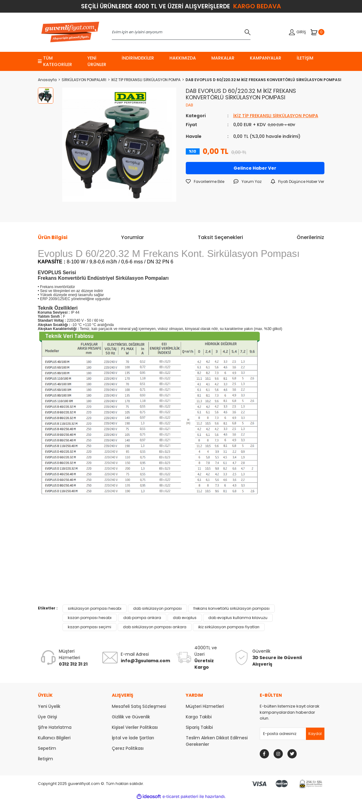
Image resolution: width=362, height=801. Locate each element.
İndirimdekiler (138, 58)
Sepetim (47, 748)
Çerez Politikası (128, 748)
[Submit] (315, 734)
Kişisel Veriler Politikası (135, 727)
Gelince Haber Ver (255, 168)
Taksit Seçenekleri (220, 237)
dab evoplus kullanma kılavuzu (237, 617)
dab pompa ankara (142, 617)
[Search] (181, 32)
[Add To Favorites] (205, 181)
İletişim (305, 58)
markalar (222, 58)
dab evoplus (185, 617)
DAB (189, 105)
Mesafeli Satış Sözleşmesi (139, 706)
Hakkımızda (182, 58)
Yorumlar (132, 237)
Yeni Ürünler (96, 61)
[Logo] (70, 32)
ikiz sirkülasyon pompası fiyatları (228, 627)
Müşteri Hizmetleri (205, 706)
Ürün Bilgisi (52, 237)
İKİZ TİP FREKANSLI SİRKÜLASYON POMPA (275, 116)
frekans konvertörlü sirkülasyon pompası (231, 608)
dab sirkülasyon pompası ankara (154, 627)
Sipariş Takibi (199, 727)
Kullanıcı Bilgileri (54, 738)
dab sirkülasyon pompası (157, 608)
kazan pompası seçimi (89, 627)
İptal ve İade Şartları (133, 738)
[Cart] (317, 32)
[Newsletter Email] (292, 734)
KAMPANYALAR (265, 58)
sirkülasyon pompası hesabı (94, 608)
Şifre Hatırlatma (54, 727)
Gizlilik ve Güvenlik (131, 717)
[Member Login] (297, 32)
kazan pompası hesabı (90, 617)
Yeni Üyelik (49, 706)
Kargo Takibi (199, 717)
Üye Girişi (47, 717)
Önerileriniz (310, 237)
